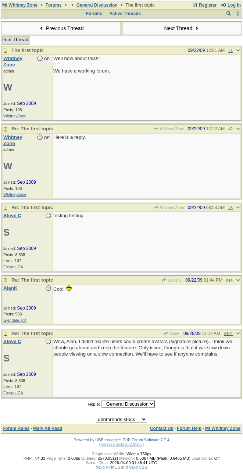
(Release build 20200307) (121, 444)
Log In (231, 5)
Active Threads (125, 13)
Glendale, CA (14, 320)
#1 (230, 50)
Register (204, 5)
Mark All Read (47, 428)
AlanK (172, 333)
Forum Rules (16, 428)
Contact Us (161, 428)
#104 (228, 333)
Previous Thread (61, 28)
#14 (229, 280)
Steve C (172, 280)
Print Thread (14, 39)
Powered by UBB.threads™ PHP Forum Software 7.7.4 (121, 440)
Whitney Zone (169, 129)
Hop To (94, 404)
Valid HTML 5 (108, 467)
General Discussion (97, 5)
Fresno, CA (13, 267)
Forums (54, 5)
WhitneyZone (14, 116)
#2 (230, 129)
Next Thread (182, 28)
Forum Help (189, 428)
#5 (230, 207)
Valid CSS (138, 467)
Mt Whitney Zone (19, 5)
